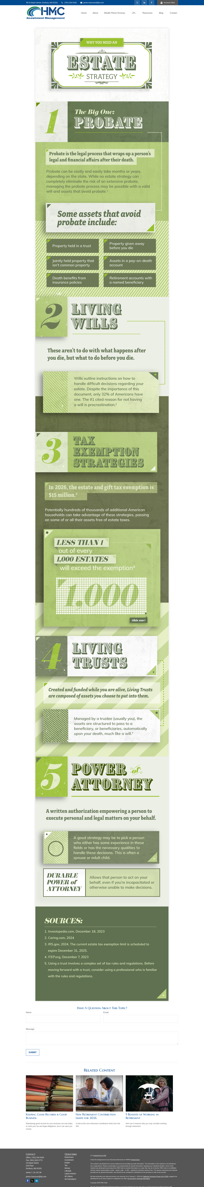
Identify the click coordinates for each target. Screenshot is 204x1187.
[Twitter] (137, 2)
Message (30, 1029)
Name (28, 1012)
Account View (167, 3)
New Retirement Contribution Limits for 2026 (96, 1116)
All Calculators (70, 1179)
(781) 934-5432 (69, 3)
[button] (84, 13)
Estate (67, 1163)
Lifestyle (68, 1171)
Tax (66, 1165)
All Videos (69, 1176)
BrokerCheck (135, 1159)
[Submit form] (32, 1052)
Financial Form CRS (99, 1155)
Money (67, 1168)
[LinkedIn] (144, 2)
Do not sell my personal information (139, 1178)
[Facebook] (151, 2)
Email (106, 1012)
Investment (69, 1160)
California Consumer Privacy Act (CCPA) (156, 1176)
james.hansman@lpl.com (92, 3)
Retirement (69, 1157)
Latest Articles (70, 1174)
